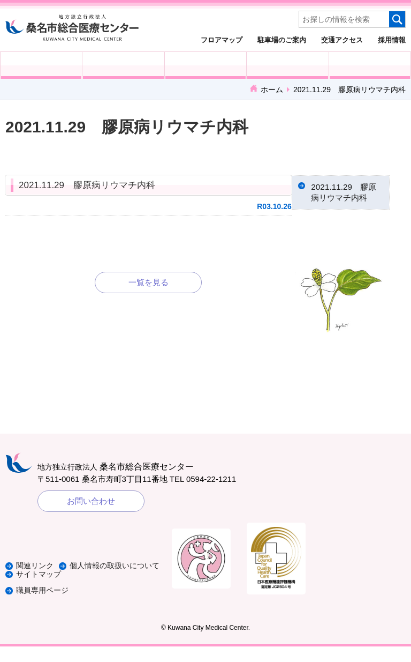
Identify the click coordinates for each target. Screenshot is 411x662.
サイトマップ (40, 590)
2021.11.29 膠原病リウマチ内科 (87, 185)
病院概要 (370, 65)
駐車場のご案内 (281, 39)
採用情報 (392, 39)
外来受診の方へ (41, 65)
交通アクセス (342, 39)
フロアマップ (221, 39)
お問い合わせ (91, 517)
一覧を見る (148, 282)
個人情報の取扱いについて (64, 582)
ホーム (272, 89)
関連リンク (36, 574)
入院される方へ (123, 65)
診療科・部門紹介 (287, 65)
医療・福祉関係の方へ (205, 65)
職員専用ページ (44, 606)
